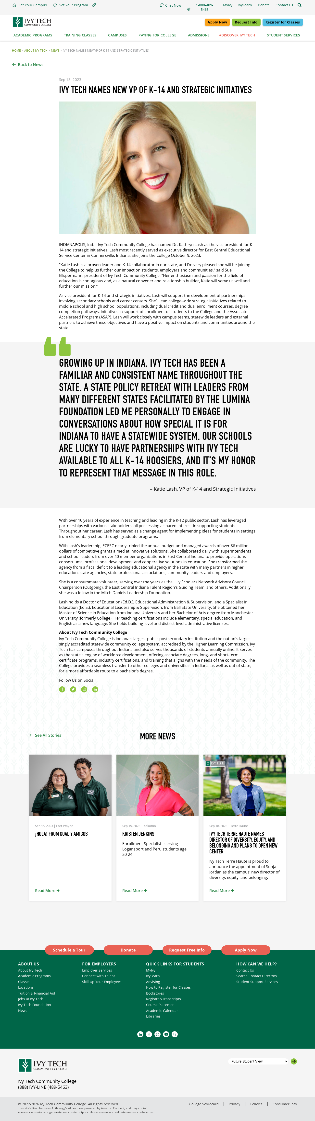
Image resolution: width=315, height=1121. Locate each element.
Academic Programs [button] (32, 35)
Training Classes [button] (80, 35)
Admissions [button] (199, 35)
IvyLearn (153, 976)
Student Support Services (257, 981)
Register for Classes (282, 22)
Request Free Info (187, 950)
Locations (26, 987)
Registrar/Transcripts (163, 998)
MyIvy (150, 970)
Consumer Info (285, 1104)
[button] (29, 5)
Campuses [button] (117, 35)
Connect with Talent (98, 976)
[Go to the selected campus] (294, 1061)
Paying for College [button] (157, 35)
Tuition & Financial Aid (36, 993)
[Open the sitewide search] (299, 5)
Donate (128, 950)
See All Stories (48, 735)
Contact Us (245, 970)
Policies (256, 1104)
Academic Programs (34, 976)
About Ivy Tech (36, 50)
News (55, 50)
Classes (24, 981)
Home (16, 50)
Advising (153, 981)
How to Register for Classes (168, 987)
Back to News (30, 64)
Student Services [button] (283, 35)
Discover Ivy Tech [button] (238, 35)
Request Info (246, 22)
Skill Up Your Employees (102, 981)
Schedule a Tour (69, 950)
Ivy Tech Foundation (34, 1004)
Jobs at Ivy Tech (30, 998)
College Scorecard (204, 1104)
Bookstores (155, 993)
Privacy (234, 1104)
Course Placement (161, 1004)
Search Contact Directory (256, 976)
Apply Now (217, 22)
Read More (45, 890)
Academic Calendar (162, 1010)
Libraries (153, 1016)
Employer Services (97, 970)
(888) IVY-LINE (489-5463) (43, 1087)
